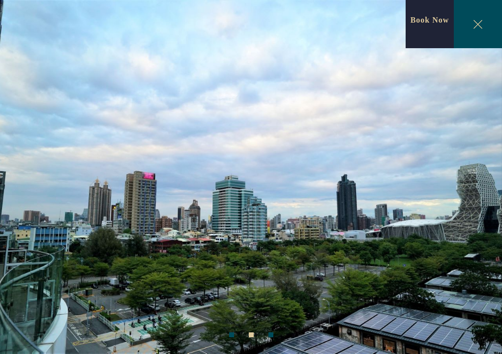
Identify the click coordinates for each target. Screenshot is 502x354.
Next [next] (482, 179)
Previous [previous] (19, 179)
